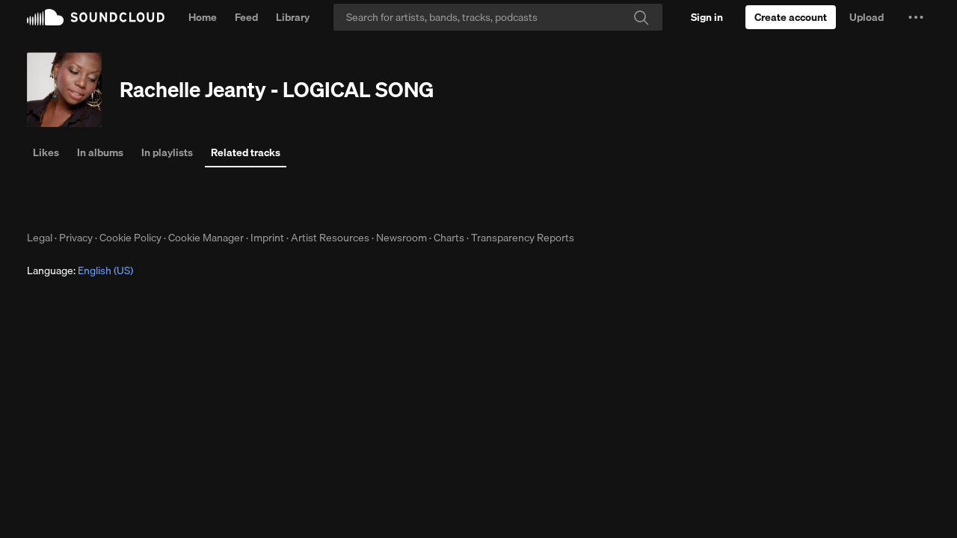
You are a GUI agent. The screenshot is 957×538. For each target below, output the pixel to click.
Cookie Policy (130, 237)
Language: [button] (80, 270)
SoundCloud (95, 17)
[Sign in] (707, 17)
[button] (916, 17)
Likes (46, 152)
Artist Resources (330, 237)
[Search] (497, 17)
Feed (246, 17)
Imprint (267, 237)
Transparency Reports (522, 237)
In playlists (167, 152)
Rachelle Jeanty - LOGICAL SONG (277, 89)
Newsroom (401, 237)
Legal (39, 237)
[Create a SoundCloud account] (790, 17)
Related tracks (245, 152)
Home (202, 17)
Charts (449, 237)
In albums (100, 152)
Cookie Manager (206, 237)
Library (293, 17)
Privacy (76, 237)
